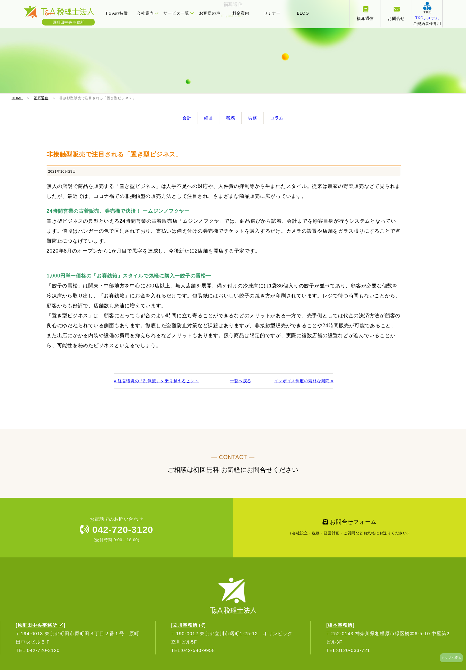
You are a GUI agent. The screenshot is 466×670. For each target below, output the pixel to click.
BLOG (303, 13)
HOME (17, 98)
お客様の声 (210, 13)
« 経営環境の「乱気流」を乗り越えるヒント (156, 381)
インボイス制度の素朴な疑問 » (303, 381)
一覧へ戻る (240, 381)
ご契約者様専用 (427, 18)
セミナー (272, 13)
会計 (187, 117)
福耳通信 (41, 98)
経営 (208, 117)
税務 (230, 117)
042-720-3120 (116, 529)
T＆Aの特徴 (116, 13)
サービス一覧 (178, 13)
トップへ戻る (451, 657)
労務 (252, 117)
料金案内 (240, 13)
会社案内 (147, 13)
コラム (277, 117)
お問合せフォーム (349, 529)
